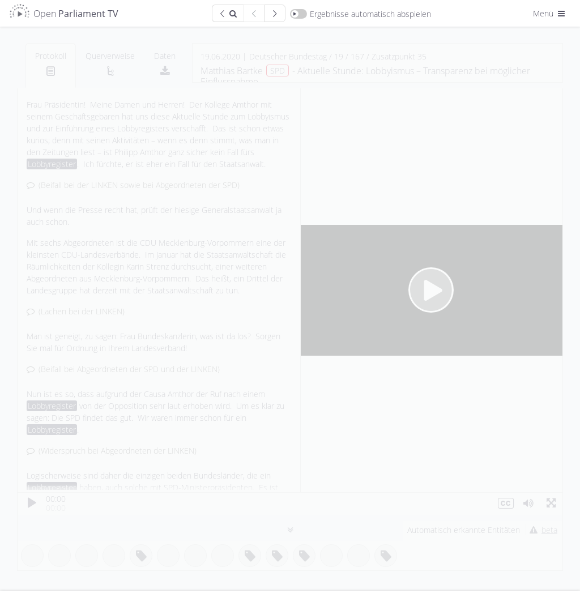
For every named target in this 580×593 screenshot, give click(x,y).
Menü (550, 13)
